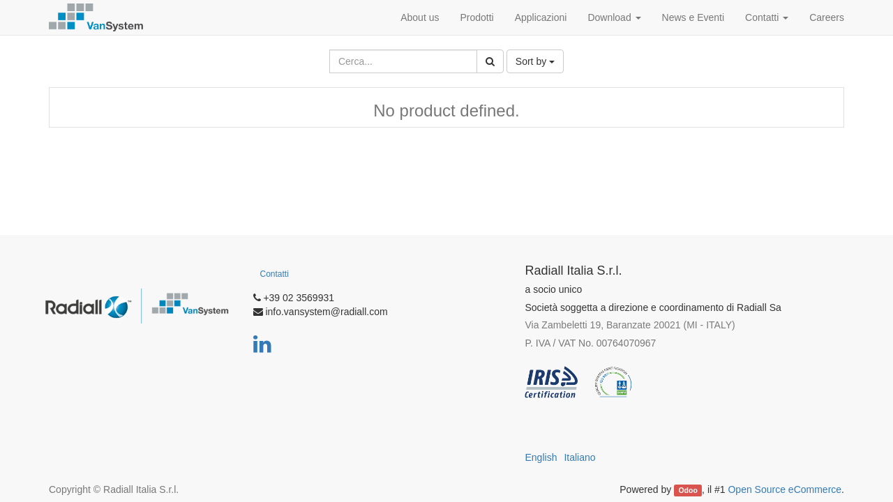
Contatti (274, 274)
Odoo (687, 490)
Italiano (579, 457)
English (541, 457)
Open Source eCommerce (784, 489)
